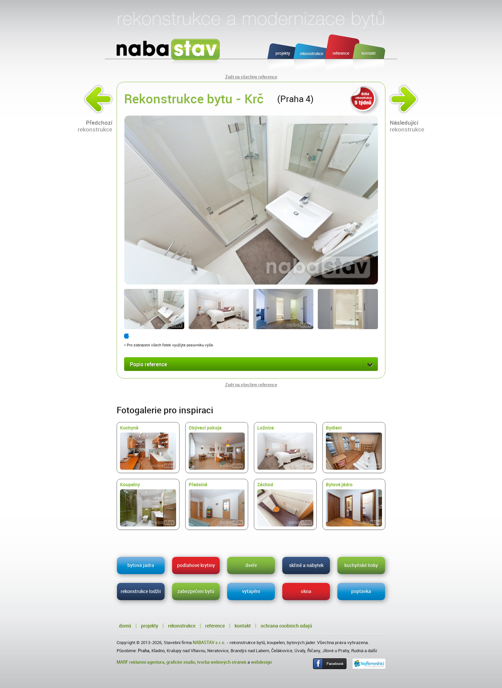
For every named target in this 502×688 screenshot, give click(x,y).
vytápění (251, 591)
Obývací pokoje (217, 447)
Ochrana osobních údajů (286, 626)
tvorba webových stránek (221, 662)
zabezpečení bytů (195, 591)
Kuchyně (148, 447)
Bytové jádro (354, 504)
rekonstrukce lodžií (141, 591)
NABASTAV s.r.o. (209, 642)
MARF (122, 662)
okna (306, 591)
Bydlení (354, 447)
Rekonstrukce (181, 626)
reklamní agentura (146, 662)
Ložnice (285, 447)
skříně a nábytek (306, 565)
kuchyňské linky (361, 565)
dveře (251, 565)
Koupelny (148, 504)
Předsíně (217, 504)
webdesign (261, 662)
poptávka (361, 591)
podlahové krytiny (196, 565)
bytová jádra (140, 565)
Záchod (285, 504)
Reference (215, 626)
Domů (125, 626)
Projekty (149, 626)
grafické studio (180, 662)
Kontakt (243, 626)
